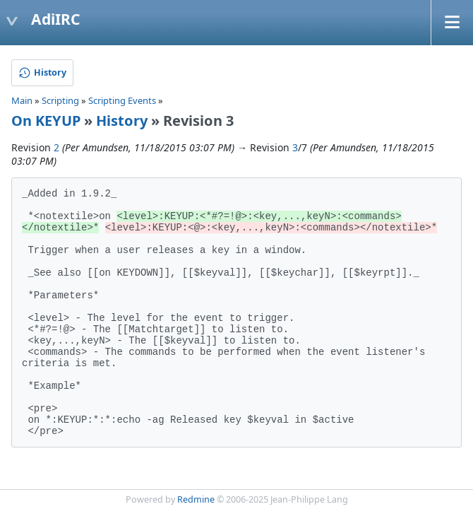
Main (21, 100)
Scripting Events (122, 100)
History (122, 120)
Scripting (60, 100)
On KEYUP (45, 120)
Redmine (196, 499)
